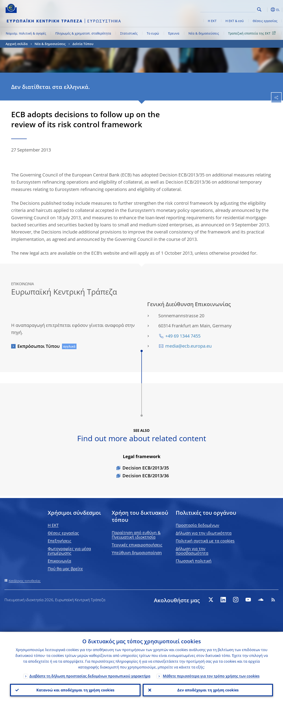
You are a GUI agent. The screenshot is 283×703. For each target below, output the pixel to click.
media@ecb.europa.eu (188, 346)
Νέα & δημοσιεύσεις (203, 33)
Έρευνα (173, 33)
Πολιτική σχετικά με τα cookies (205, 540)
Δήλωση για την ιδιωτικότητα (203, 533)
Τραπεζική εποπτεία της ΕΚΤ (252, 33)
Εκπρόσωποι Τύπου (38, 346)
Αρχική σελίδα (17, 44)
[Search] (233, 9)
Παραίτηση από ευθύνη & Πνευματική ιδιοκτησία (136, 535)
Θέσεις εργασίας (265, 21)
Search (259, 9)
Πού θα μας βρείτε (65, 568)
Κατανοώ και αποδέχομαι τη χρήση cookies (75, 689)
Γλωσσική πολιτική (193, 561)
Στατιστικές (129, 33)
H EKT (53, 525)
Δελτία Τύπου (82, 44)
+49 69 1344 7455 (182, 336)
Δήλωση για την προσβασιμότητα (192, 551)
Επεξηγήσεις (59, 540)
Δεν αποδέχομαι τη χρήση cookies (207, 689)
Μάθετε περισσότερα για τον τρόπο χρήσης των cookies (211, 675)
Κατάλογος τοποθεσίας (25, 581)
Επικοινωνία (59, 561)
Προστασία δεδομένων (197, 525)
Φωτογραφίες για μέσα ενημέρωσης (69, 551)
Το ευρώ (153, 33)
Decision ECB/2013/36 (145, 476)
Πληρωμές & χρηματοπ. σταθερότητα (83, 33)
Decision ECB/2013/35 (145, 468)
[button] (266, 9)
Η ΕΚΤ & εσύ (234, 21)
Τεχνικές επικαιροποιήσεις (137, 544)
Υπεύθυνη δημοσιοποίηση (137, 552)
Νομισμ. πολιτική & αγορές (26, 33)
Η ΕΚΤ (212, 21)
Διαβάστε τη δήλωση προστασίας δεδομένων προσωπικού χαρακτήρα (89, 675)
